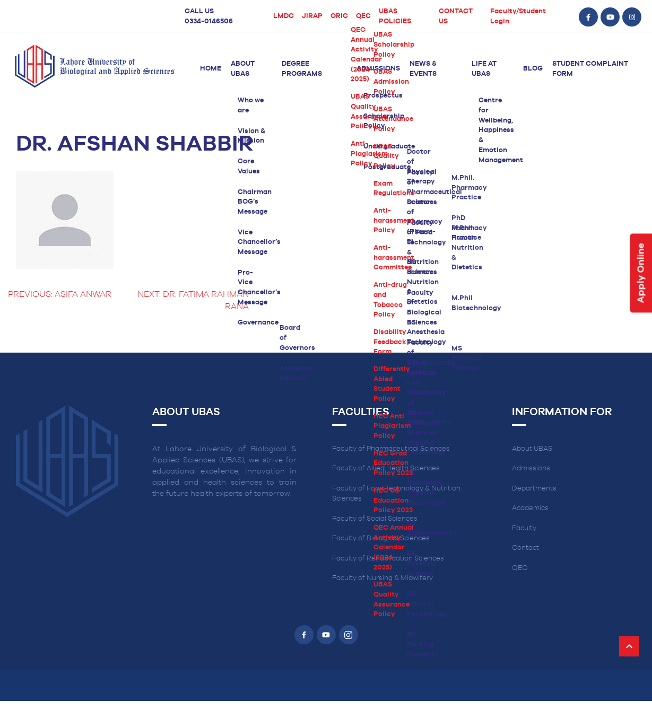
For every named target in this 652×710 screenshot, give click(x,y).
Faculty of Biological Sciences (381, 538)
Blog (533, 68)
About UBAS (243, 68)
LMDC (283, 16)
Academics (530, 508)
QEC (363, 16)
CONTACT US (456, 16)
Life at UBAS (484, 68)
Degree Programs (302, 68)
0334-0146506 (209, 21)
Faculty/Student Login (518, 16)
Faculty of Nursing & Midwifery (382, 578)
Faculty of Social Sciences (375, 518)
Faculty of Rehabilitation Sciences (388, 558)
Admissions (378, 68)
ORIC (339, 16)
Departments (534, 488)
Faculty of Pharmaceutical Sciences (391, 448)
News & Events (423, 68)
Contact (525, 548)
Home (210, 68)
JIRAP (312, 16)
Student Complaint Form (590, 68)
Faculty (524, 528)
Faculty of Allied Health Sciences (386, 468)
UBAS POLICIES (395, 16)
